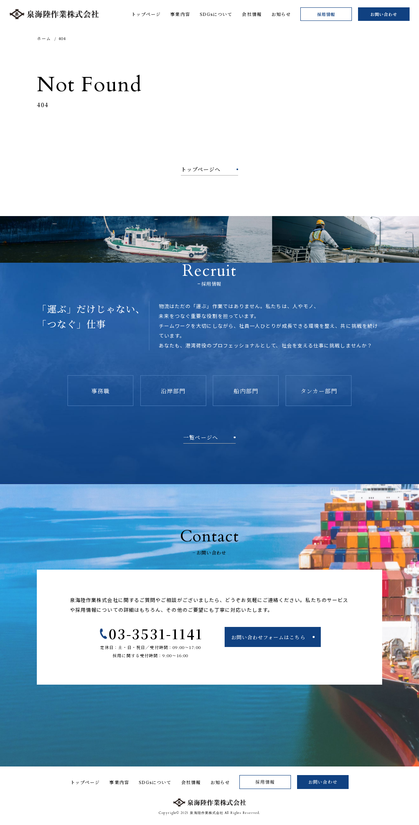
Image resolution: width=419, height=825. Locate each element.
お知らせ (220, 782)
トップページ (85, 782)
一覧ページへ (200, 437)
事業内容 (119, 782)
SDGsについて (155, 782)
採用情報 (326, 14)
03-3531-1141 (156, 633)
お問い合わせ (383, 14)
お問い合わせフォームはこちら (268, 636)
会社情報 (191, 782)
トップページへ (201, 169)
